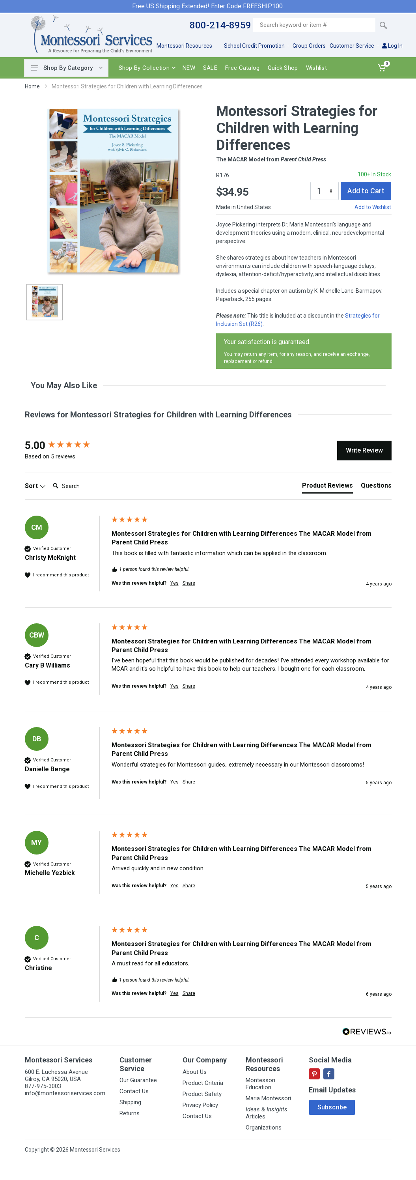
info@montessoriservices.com (65, 1093)
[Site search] (314, 25)
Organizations (264, 1127)
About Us (195, 1071)
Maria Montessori (268, 1098)
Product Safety (202, 1094)
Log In (392, 46)
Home (32, 86)
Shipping (130, 1102)
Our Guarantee (138, 1080)
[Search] (81, 486)
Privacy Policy (200, 1105)
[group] (66, 445)
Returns (129, 1113)
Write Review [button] (364, 450)
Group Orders (309, 46)
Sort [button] (35, 486)
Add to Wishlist (372, 207)
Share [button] (189, 583)
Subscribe (332, 1107)
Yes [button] (174, 583)
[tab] (327, 487)
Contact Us (134, 1091)
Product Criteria (203, 1082)
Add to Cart (365, 191)
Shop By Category (67, 67)
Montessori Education (260, 1084)
